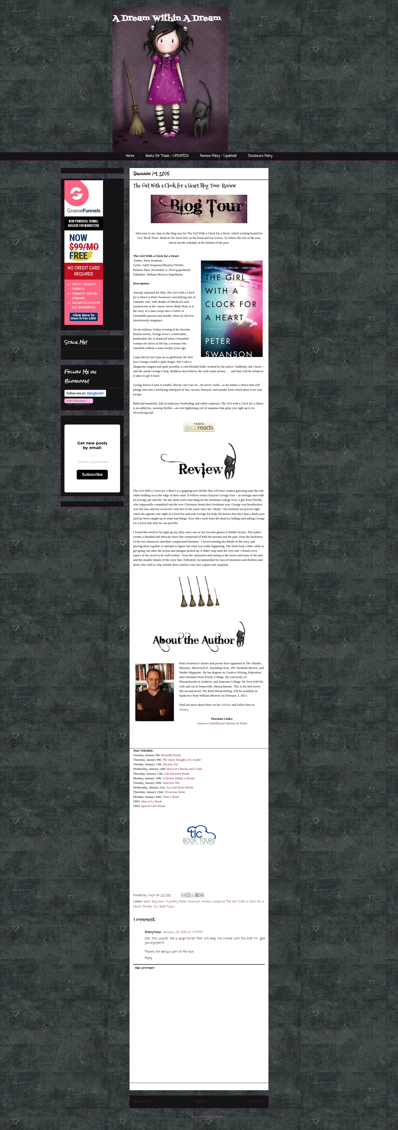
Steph (152, 895)
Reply (148, 958)
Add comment (144, 968)
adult (147, 901)
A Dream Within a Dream (179, 778)
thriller (147, 906)
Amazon (202, 723)
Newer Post (143, 1101)
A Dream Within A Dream (166, 19)
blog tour (158, 901)
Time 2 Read (171, 797)
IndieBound (217, 723)
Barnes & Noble (237, 723)
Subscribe (92, 474)
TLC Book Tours (164, 906)
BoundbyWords (171, 755)
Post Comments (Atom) (208, 1117)
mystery (171, 901)
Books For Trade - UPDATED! (167, 156)
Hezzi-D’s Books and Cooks (184, 769)
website (226, 704)
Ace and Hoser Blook (179, 787)
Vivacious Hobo (175, 792)
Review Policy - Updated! (218, 156)
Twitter (183, 709)
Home (130, 156)
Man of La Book (151, 801)
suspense (218, 901)
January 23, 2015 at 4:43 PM (183, 932)
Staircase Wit (171, 783)
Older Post (256, 1101)
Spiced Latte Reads (153, 806)
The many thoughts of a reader (182, 759)
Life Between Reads (176, 773)
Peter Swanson (189, 901)
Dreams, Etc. (171, 764)
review (206, 901)
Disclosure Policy (260, 156)
